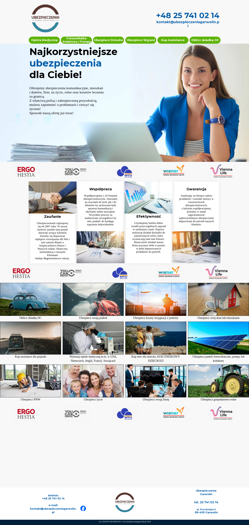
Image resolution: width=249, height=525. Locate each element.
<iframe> (124, 456)
